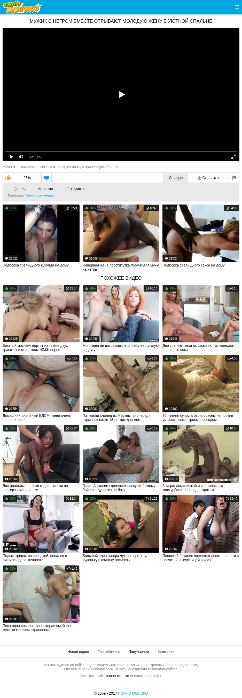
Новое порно (78, 651)
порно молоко (117, 676)
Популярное (138, 651)
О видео (176, 178)
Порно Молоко (133, 693)
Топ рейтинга (109, 651)
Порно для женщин (41, 195)
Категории (166, 651)
